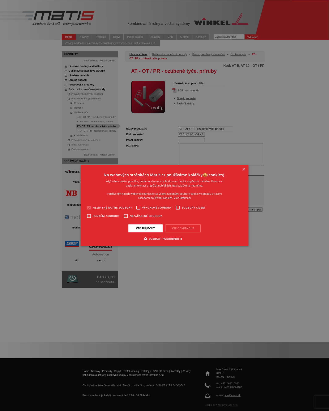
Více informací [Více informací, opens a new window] (182, 198)
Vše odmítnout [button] (183, 228)
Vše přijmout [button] (145, 228)
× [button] (243, 169)
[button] (164, 239)
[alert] (164, 205)
